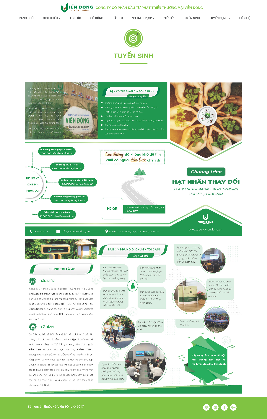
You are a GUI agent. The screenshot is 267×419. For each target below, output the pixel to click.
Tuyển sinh (191, 18)
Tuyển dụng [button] (219, 18)
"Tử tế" (169, 18)
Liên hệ (244, 18)
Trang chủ (25, 18)
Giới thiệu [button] (52, 18)
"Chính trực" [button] (143, 18)
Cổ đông (96, 18)
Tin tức (75, 18)
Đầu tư (118, 18)
